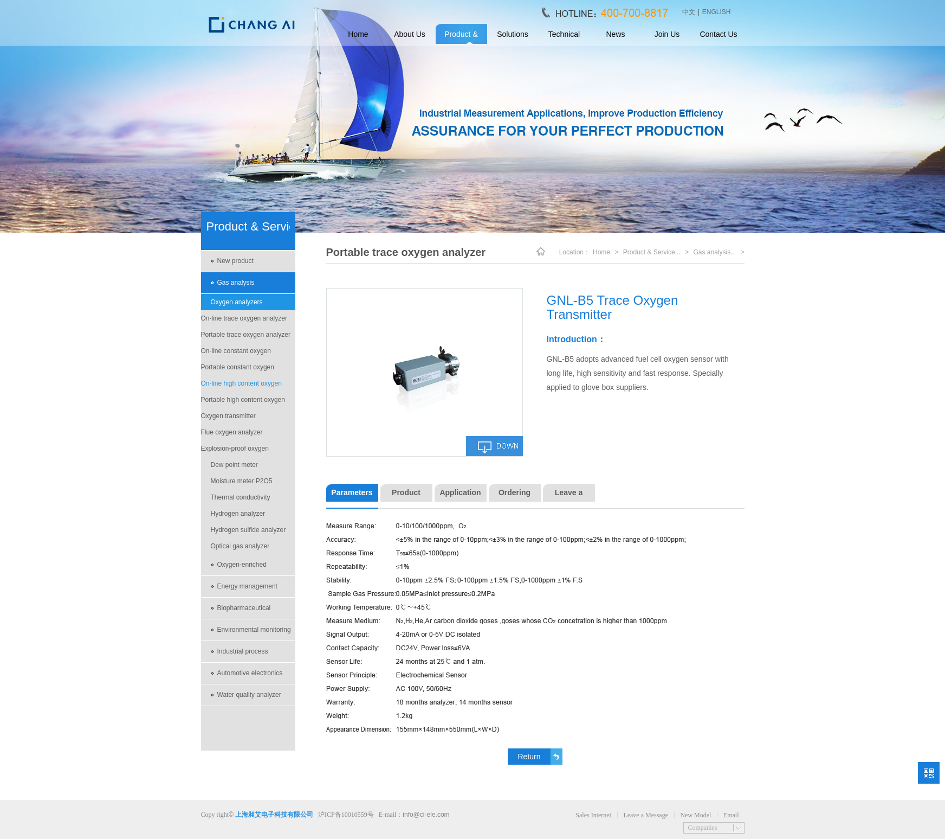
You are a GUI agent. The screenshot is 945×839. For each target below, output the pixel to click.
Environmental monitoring (254, 629)
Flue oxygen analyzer (232, 432)
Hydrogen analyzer (238, 513)
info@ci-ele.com (426, 814)
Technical (564, 34)
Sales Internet (593, 815)
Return (528, 756)
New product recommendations (243, 264)
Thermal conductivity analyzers (240, 499)
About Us (409, 34)
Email (731, 815)
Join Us (667, 34)
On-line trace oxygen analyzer (244, 318)
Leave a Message (645, 815)
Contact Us (718, 34)
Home (358, 34)
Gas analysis (236, 282)
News (615, 34)
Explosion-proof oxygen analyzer (235, 451)
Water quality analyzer (249, 695)
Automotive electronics (250, 673)
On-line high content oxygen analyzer (241, 386)
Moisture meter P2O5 (242, 481)
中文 (688, 12)
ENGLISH (716, 12)
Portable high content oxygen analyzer (243, 402)
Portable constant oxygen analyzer (237, 369)
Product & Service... (652, 252)
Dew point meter (234, 465)
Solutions (512, 34)
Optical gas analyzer (240, 546)
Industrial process (242, 651)
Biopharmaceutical (244, 608)
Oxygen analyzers (237, 302)
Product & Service (460, 37)
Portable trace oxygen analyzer (245, 334)
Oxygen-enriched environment (242, 568)
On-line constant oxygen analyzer (236, 353)
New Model (695, 815)
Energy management (247, 586)
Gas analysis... (714, 252)
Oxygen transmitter (228, 416)
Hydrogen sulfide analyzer (248, 530)
